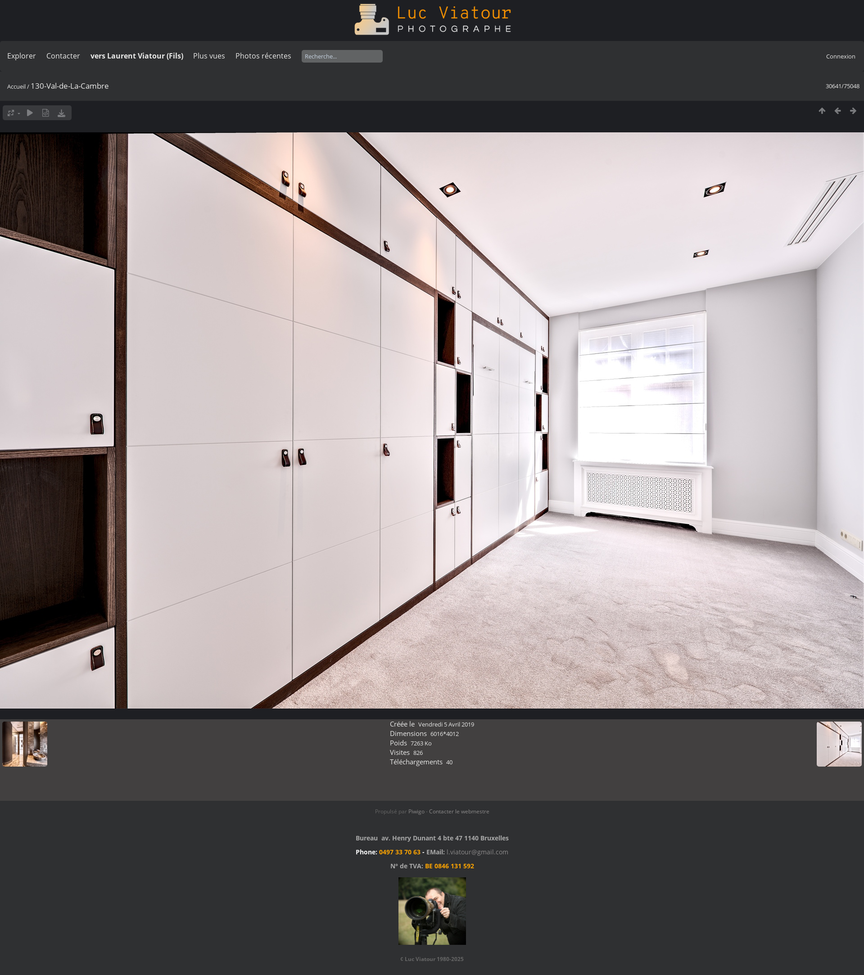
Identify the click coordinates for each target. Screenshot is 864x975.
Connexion (840, 56)
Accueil (16, 86)
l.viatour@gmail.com (477, 852)
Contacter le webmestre (459, 811)
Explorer (21, 56)
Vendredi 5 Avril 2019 (446, 724)
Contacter (63, 56)
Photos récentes (263, 56)
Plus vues (209, 56)
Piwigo (416, 811)
